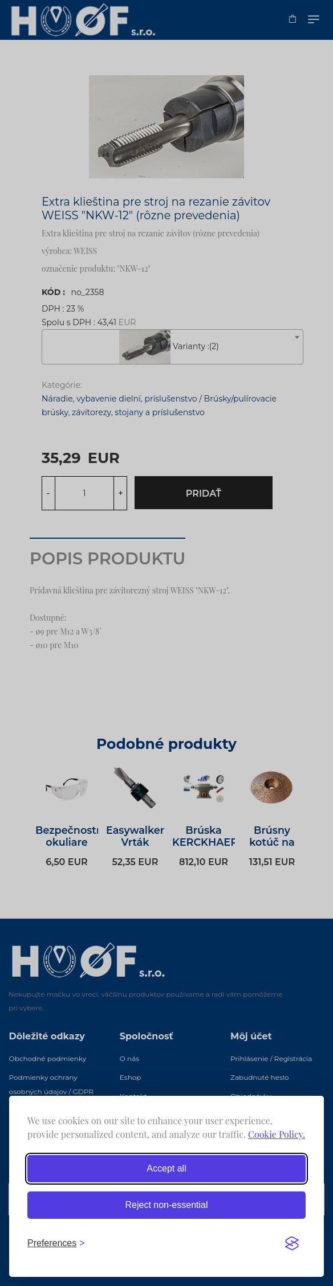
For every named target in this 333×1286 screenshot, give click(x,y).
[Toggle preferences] (56, 1243)
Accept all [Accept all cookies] (166, 1168)
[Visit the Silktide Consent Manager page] (292, 1243)
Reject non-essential (166, 1205)
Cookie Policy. (276, 1134)
